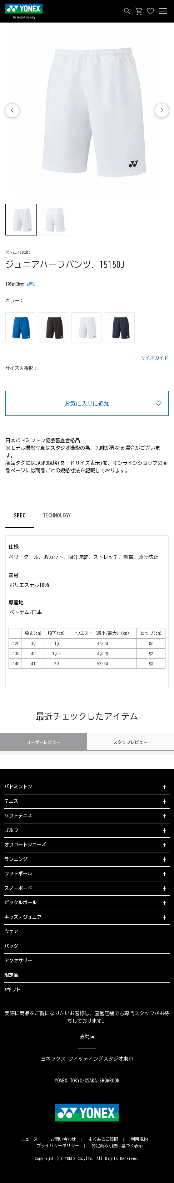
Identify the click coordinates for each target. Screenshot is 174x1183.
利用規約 (139, 1139)
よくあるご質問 (104, 1139)
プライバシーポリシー (57, 1145)
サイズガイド (155, 358)
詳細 (31, 284)
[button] (161, 110)
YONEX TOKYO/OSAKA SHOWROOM (87, 1080)
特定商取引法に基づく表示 (117, 1145)
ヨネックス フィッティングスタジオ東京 (87, 1058)
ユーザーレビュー (43, 742)
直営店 (87, 1037)
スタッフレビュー (130, 742)
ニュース (29, 1139)
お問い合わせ (63, 1139)
